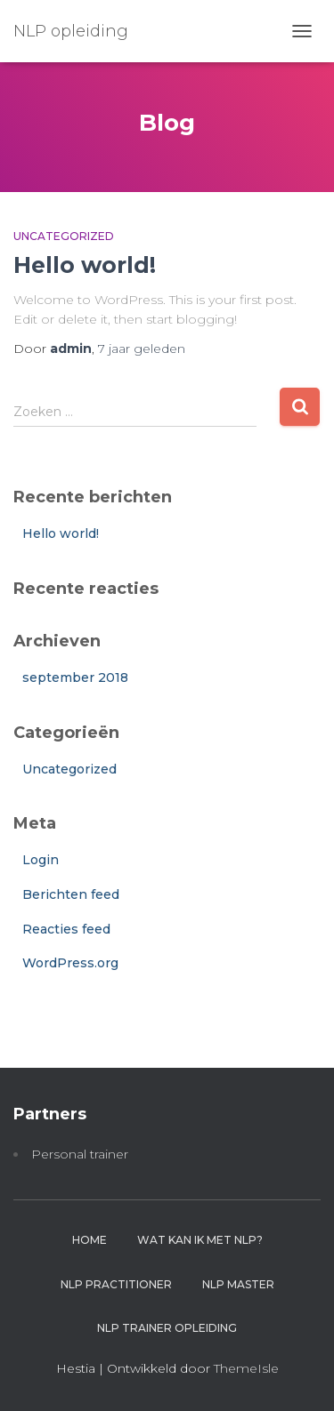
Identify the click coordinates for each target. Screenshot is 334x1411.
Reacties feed (66, 929)
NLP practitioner (116, 1284)
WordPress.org (70, 963)
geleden (141, 349)
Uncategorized (63, 236)
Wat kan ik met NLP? (200, 1240)
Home (89, 1240)
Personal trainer (79, 1154)
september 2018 (75, 677)
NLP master (238, 1284)
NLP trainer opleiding (167, 1328)
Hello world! (84, 265)
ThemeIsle (246, 1368)
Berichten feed (70, 894)
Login (40, 860)
